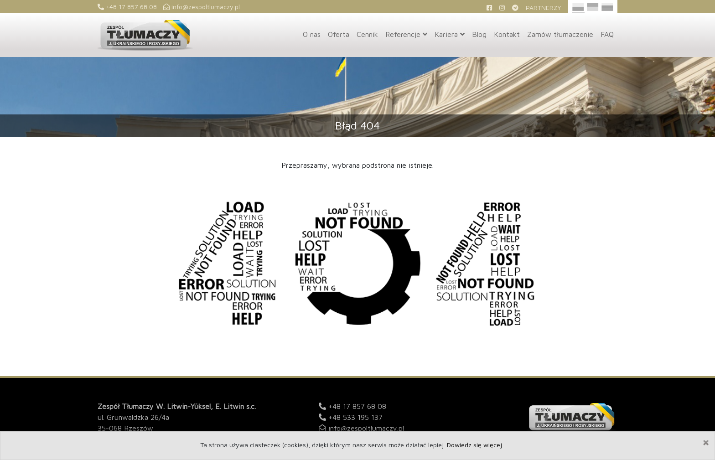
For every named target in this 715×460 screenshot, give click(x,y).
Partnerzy (543, 7)
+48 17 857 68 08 (127, 6)
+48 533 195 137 (355, 417)
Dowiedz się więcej (474, 445)
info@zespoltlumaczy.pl (201, 6)
